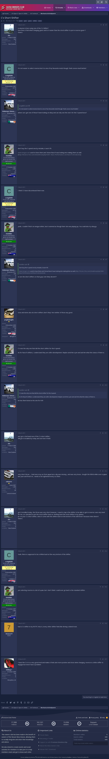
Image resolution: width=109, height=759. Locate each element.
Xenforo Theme (80, 757)
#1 (106, 25)
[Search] (106, 2)
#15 (106, 587)
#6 (106, 223)
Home (48, 8)
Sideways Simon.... (9, 111)
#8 (106, 309)
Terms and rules (83, 717)
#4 (106, 145)
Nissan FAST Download (48, 749)
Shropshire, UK (12, 680)
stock (39, 21)
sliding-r (9, 670)
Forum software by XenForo (35, 757)
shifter (35, 21)
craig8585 (9, 75)
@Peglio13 (13, 336)
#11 (106, 433)
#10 (106, 385)
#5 (106, 187)
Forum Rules (44, 735)
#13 (106, 509)
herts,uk (13, 332)
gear (25, 21)
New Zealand (12, 44)
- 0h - (3, 21)
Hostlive (69, 757)
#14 (106, 551)
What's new (73, 8)
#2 (106, 65)
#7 (106, 259)
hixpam (93, 722)
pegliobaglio (9, 320)
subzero (9, 481)
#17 (106, 659)
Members (102, 8)
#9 (106, 345)
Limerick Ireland (11, 493)
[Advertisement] (62, 47)
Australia (13, 174)
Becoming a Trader (46, 738)
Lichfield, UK (12, 93)
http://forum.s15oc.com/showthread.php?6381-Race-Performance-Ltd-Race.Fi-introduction (49, 155)
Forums (60, 8)
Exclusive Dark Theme (8, 717)
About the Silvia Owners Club (50, 746)
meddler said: (23, 264)
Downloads (88, 8)
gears (29, 21)
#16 (106, 623)
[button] (52, 7)
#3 (106, 101)
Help (103, 717)
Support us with (53, 742)
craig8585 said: (23, 106)
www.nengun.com (24, 153)
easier (20, 21)
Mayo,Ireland (12, 120)
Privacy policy (95, 717)
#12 (106, 471)
